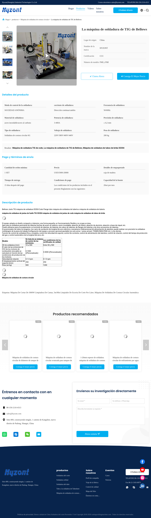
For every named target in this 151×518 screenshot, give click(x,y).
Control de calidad (92, 487)
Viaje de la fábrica (92, 482)
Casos (107, 475)
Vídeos (90, 8)
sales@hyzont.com (13, 414)
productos (15, 20)
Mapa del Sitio (91, 491)
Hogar (71, 8)
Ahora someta (92, 434)
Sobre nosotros (100, 10)
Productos (80, 8)
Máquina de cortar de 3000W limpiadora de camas (31, 292)
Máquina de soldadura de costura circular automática (117, 292)
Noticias (108, 480)
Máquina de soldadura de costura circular (35, 20)
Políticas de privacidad (25, 514)
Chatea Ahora (125, 10)
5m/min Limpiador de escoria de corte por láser (74, 292)
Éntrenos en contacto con (93, 496)
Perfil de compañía (92, 478)
